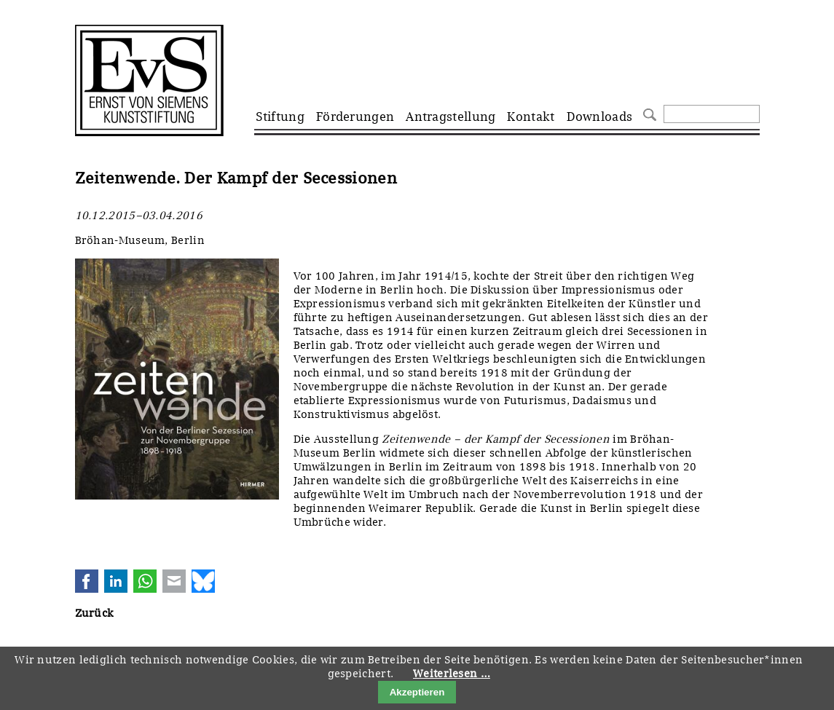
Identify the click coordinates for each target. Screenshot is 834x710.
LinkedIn (115, 581)
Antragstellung (450, 116)
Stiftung (280, 116)
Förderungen (355, 116)
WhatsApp (145, 581)
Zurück (94, 613)
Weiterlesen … (451, 673)
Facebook (86, 581)
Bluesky (203, 581)
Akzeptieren (417, 692)
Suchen (648, 113)
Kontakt (530, 116)
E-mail (174, 581)
